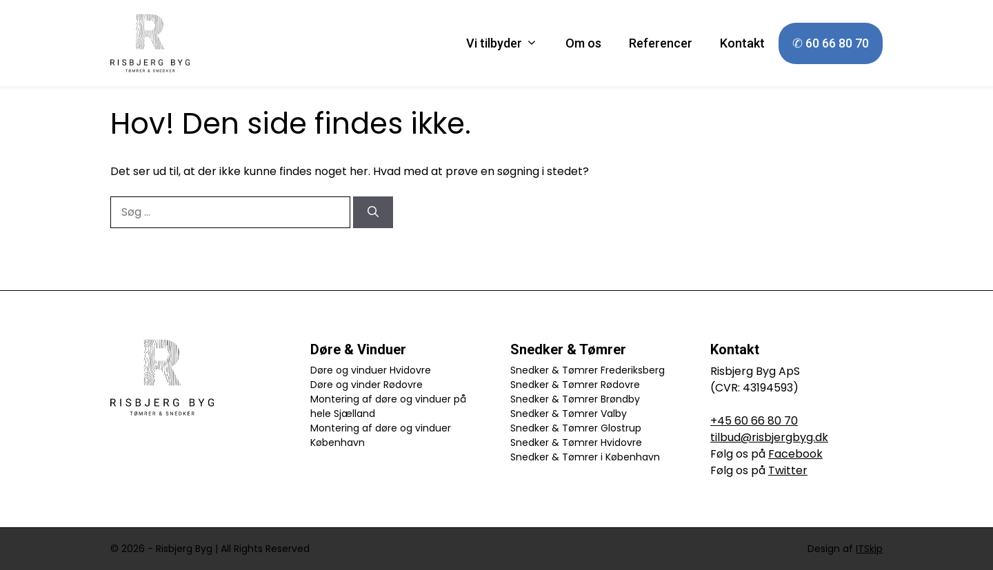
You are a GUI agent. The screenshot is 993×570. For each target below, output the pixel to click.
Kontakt (742, 43)
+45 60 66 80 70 (754, 421)
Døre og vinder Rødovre (366, 384)
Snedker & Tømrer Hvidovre (576, 442)
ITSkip (869, 549)
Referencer (660, 43)
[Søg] (373, 212)
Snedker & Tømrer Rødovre (575, 384)
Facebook (795, 454)
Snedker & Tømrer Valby (568, 413)
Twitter (788, 470)
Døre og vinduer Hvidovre (370, 370)
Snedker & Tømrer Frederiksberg (587, 370)
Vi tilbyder (509, 43)
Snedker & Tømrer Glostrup (575, 428)
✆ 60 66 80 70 (830, 43)
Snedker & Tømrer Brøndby (575, 399)
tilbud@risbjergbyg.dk (769, 437)
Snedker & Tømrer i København (585, 457)
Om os (583, 43)
